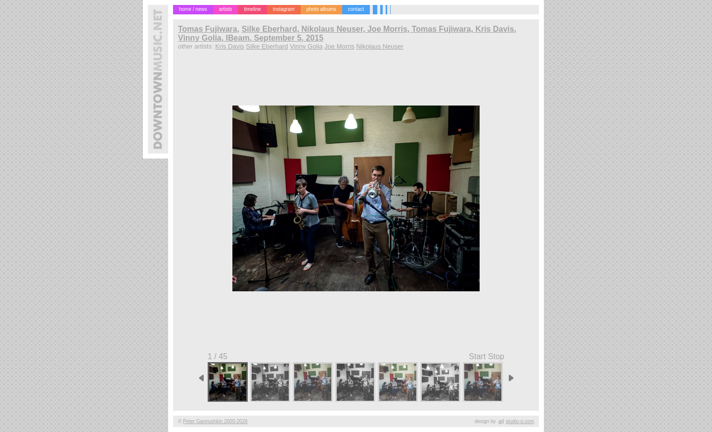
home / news (193, 9)
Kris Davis (229, 46)
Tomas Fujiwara (207, 29)
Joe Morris (339, 46)
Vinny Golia (306, 46)
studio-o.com (520, 421)
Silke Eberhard (267, 46)
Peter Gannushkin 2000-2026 (215, 421)
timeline (252, 9)
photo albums (321, 9)
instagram (284, 9)
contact (356, 9)
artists (225, 9)
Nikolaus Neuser (379, 46)
